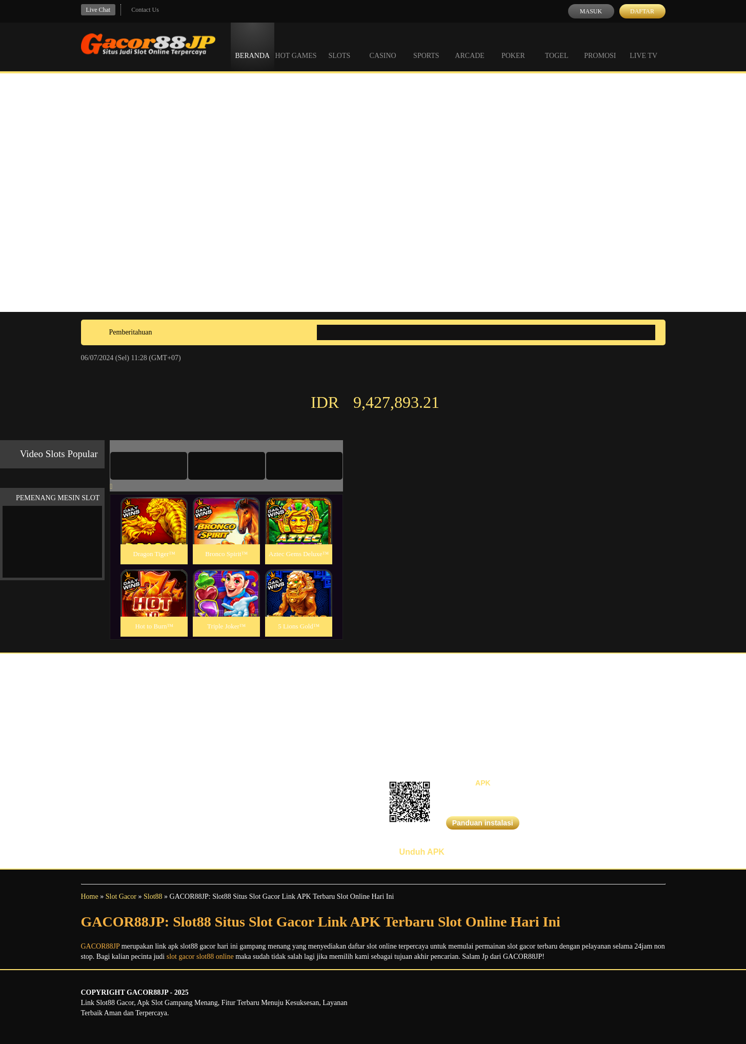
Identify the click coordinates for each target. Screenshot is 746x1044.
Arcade (470, 46)
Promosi (600, 46)
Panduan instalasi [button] (482, 823)
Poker (513, 46)
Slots (339, 46)
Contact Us (145, 9)
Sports (426, 46)
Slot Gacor (121, 896)
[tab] (148, 466)
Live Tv (643, 46)
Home (89, 896)
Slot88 (153, 896)
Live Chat (98, 9)
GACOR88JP (100, 946)
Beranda (252, 46)
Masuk (591, 11)
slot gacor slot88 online (200, 956)
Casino (383, 46)
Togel (557, 46)
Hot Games (296, 46)
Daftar (642, 11)
